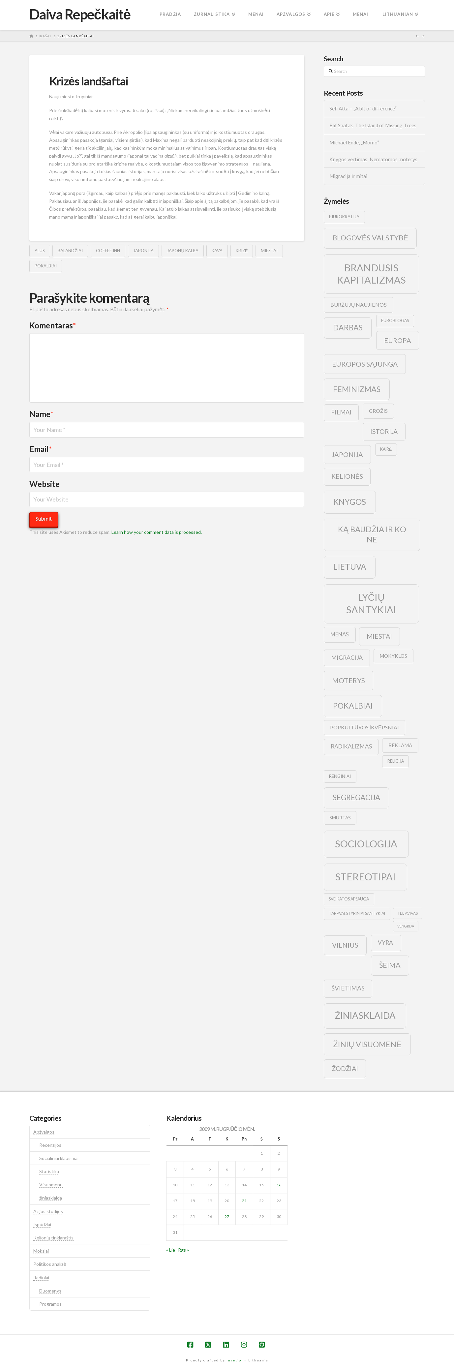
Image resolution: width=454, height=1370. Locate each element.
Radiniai (41, 1277)
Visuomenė (51, 1184)
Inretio (234, 1360)
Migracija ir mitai (348, 176)
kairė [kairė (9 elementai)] (386, 449)
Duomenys (50, 1291)
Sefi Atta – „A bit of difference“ (363, 108)
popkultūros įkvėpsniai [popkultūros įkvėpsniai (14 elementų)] (364, 727)
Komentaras (52, 325)
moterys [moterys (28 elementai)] (348, 680)
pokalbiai (46, 265)
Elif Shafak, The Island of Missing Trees (372, 125)
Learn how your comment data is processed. (156, 532)
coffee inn (108, 250)
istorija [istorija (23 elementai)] (384, 431)
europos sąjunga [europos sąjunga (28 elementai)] (365, 364)
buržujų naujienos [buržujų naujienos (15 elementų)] (358, 304)
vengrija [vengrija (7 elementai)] (405, 926)
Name (41, 414)
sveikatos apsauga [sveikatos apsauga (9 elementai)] (349, 899)
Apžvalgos (43, 1132)
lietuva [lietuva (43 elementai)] (349, 566)
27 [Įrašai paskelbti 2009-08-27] (227, 1216)
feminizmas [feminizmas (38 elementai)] (356, 389)
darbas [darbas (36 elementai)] (348, 327)
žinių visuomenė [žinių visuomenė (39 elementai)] (367, 1044)
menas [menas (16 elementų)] (339, 634)
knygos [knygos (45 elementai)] (349, 501)
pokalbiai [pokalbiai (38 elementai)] (353, 705)
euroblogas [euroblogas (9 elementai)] (395, 320)
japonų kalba (182, 250)
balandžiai (70, 250)
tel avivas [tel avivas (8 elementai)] (408, 913)
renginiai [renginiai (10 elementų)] (340, 776)
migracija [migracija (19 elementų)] (347, 657)
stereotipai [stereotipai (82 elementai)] (365, 876)
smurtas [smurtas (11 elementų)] (340, 817)
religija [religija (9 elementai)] (395, 761)
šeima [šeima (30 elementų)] (390, 965)
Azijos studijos (48, 1211)
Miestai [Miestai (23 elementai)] (379, 636)
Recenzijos (50, 1145)
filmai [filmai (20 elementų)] (341, 412)
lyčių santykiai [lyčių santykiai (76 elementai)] (371, 603)
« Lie (170, 1250)
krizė (242, 250)
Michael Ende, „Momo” (354, 142)
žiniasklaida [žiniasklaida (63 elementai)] (365, 1015)
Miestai (269, 250)
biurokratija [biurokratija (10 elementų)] (344, 216)
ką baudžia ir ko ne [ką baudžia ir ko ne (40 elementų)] (372, 534)
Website (44, 484)
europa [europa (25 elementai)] (397, 340)
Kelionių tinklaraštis (53, 1237)
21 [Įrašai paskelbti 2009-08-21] (244, 1200)
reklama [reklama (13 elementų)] (400, 745)
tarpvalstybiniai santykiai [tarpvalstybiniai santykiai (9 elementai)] (357, 913)
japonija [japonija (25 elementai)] (347, 454)
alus (40, 250)
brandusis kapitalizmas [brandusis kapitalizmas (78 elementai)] (371, 274)
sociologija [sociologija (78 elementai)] (366, 843)
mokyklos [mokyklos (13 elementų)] (393, 656)
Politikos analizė (49, 1264)
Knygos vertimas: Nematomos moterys (373, 159)
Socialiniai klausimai (58, 1158)
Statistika (49, 1171)
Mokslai (41, 1251)
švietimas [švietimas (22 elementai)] (348, 988)
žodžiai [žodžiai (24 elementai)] (345, 1068)
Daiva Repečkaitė (80, 14)
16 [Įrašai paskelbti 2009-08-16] (279, 1184)
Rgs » (183, 1250)
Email (40, 449)
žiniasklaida (50, 1198)
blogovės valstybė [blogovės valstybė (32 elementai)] (370, 237)
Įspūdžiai (42, 1224)
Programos (50, 1304)
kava (217, 250)
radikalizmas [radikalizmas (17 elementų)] (351, 746)
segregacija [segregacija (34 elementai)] (356, 797)
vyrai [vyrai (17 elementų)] (386, 942)
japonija (143, 250)
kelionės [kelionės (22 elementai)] (347, 476)
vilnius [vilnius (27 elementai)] (345, 945)
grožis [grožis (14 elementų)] (378, 411)
